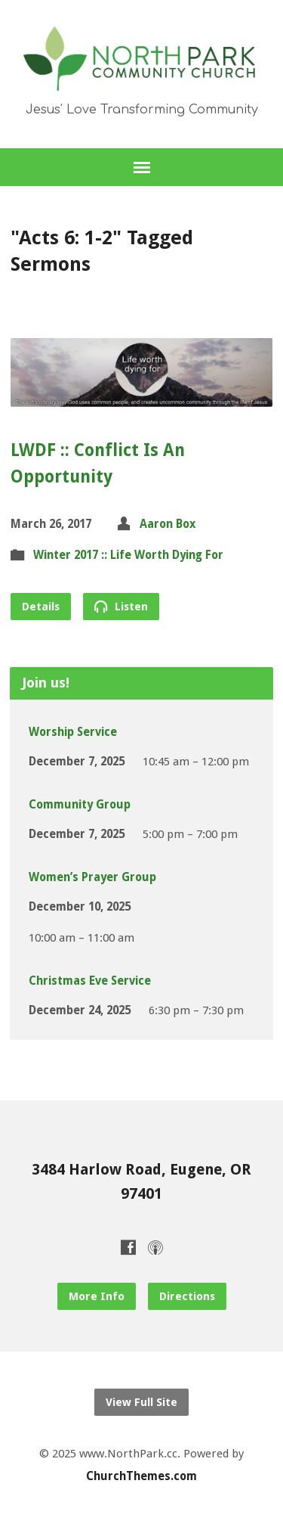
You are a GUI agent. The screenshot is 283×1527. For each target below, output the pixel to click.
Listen (121, 606)
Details (41, 607)
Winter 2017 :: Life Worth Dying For (128, 555)
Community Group (80, 805)
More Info (97, 1296)
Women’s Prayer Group (92, 877)
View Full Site (141, 1402)
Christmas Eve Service (90, 981)
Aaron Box (167, 524)
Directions (187, 1296)
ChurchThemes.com (141, 1476)
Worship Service (73, 732)
